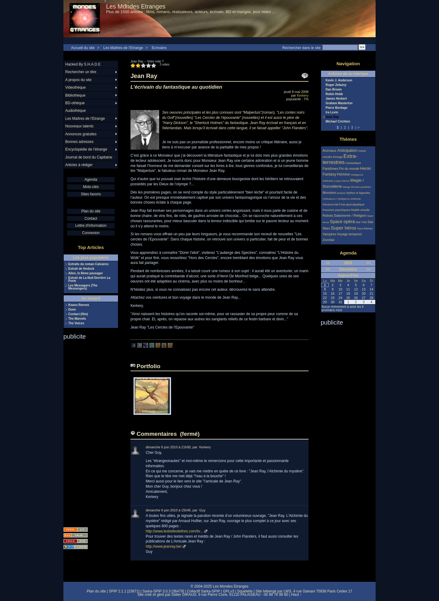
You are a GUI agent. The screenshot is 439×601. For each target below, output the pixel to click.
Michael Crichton (338, 121)
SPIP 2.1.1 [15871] (124, 591)
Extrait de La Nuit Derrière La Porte (89, 279)
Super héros (343, 227)
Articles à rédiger (79, 165)
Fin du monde (349, 168)
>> (368, 263)
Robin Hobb (334, 94)
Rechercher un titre (80, 72)
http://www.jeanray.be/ (163, 546)
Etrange (338, 156)
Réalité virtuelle (360, 210)
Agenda (90, 179)
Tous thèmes (365, 228)
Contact (90, 218)
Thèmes (348, 139)
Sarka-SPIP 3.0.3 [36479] (163, 591)
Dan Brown (334, 89)
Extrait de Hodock (81, 268)
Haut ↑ (296, 594)
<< (328, 263)
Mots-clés (90, 187)
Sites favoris (91, 194)
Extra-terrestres (340, 159)
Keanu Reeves (78, 305)
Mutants (341, 193)
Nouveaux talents (79, 126)
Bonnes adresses (79, 142)
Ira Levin (332, 112)
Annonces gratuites (81, 134)
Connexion (90, 233)
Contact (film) (78, 314)
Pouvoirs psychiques (336, 210)
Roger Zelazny (336, 85)
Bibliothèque (75, 95)
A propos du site (78, 80)
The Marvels (77, 318)
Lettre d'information (90, 225)
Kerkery (303, 95)
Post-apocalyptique (352, 204)
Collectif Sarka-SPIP (203, 591)
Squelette (245, 591)
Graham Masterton (339, 103)
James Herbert (336, 98)
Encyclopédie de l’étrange (86, 149)
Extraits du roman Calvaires (88, 264)
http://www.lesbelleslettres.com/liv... (174, 531)
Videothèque (75, 87)
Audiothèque (75, 110)
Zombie (328, 240)
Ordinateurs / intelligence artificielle (342, 198)
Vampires (329, 234)
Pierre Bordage (337, 107)
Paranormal (330, 204)
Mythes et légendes (358, 192)
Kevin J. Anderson (339, 80)
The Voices (76, 323)
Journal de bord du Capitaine (88, 157)
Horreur (343, 174)
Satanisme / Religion (350, 215)
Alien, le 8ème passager (85, 273)
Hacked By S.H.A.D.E (83, 64)
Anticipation (347, 150)
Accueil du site (83, 48)
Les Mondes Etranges (136, 6)
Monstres (329, 192)
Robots (328, 215)
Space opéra (342, 221)
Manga (346, 187)
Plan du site (91, 211)
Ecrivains (159, 48)
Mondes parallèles (361, 187)
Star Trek (361, 222)
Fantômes (330, 168)
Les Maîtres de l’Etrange (123, 48)
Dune (72, 309)
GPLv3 (228, 591)
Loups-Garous (341, 181)
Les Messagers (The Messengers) (83, 287)
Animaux (330, 150)
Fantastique (353, 163)
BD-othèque (75, 103)
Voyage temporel (349, 234)
